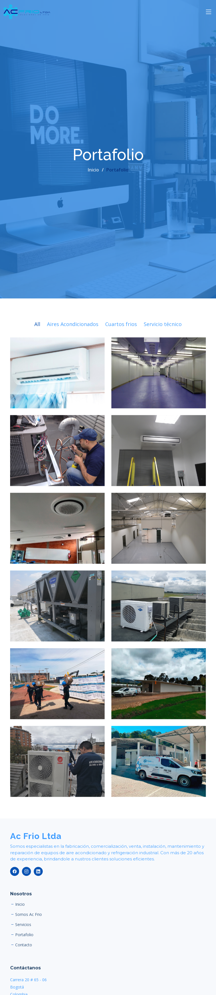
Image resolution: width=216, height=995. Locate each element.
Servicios (23, 925)
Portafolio (24, 935)
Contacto (23, 945)
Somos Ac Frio (28, 914)
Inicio (93, 170)
